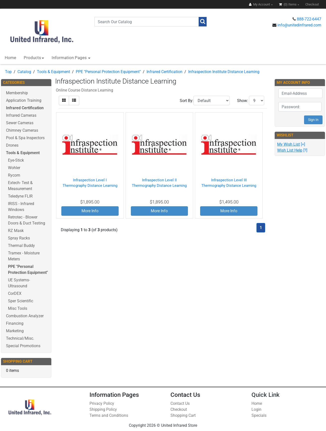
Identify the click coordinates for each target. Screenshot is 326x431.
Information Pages (70, 57)
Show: (242, 100)
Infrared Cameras (21, 115)
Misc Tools (17, 308)
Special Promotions (23, 345)
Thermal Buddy (21, 245)
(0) (288, 4)
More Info (90, 211)
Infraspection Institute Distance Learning (223, 71)
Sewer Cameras (19, 122)
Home (10, 57)
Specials (258, 415)
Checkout (178, 409)
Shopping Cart (183, 415)
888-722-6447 (309, 19)
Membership (17, 93)
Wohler (14, 167)
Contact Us (180, 403)
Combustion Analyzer (25, 316)
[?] (292, 150)
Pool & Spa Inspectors (25, 137)
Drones (12, 145)
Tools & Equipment (53, 71)
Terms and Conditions (108, 415)
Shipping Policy (103, 409)
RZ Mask (16, 230)
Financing (14, 323)
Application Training (23, 100)
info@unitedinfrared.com (299, 25)
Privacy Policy (101, 403)
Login (256, 409)
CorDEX (14, 293)
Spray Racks (19, 238)
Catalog (24, 71)
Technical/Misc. (20, 338)
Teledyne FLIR (20, 196)
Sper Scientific (20, 301)
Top (8, 71)
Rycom (14, 175)
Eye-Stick (16, 160)
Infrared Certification (164, 71)
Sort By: (186, 100)
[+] (291, 144)
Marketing (15, 330)
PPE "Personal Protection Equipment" (108, 71)
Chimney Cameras (22, 130)
